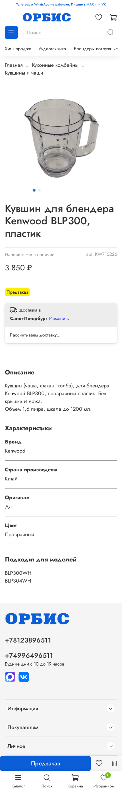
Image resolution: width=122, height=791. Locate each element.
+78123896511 (28, 640)
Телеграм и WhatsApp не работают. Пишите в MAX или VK (61, 4)
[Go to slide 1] (34, 190)
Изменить (59, 318)
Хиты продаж (18, 48)
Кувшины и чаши (24, 73)
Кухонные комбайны (55, 65)
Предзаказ (45, 763)
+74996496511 (29, 655)
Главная (14, 65)
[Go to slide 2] (39, 190)
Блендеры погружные (96, 48)
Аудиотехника (52, 48)
